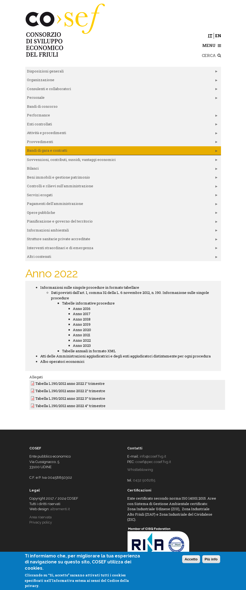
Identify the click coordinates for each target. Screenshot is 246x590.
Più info (211, 559)
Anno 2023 (82, 345)
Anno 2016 (82, 308)
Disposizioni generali (121, 72)
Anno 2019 (82, 324)
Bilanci (121, 169)
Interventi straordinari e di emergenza (121, 248)
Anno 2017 (82, 313)
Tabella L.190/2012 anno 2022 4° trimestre (70, 405)
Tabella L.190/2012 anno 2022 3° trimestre (70, 398)
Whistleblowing (140, 470)
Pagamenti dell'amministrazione (121, 204)
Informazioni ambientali (121, 231)
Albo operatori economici (62, 361)
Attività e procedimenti (121, 133)
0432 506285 (144, 480)
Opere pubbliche (121, 213)
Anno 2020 (82, 329)
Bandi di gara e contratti (121, 151)
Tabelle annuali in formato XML (89, 350)
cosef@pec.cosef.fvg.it (153, 462)
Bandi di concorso (42, 106)
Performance (121, 116)
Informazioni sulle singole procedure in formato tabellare (89, 287)
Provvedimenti (121, 142)
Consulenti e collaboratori (121, 89)
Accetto (191, 559)
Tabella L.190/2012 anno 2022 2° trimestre (70, 390)
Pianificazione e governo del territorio (121, 222)
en (218, 35)
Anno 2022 (82, 340)
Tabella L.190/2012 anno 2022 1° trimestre (70, 383)
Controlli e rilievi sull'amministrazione (121, 187)
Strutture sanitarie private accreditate (121, 239)
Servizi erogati (121, 195)
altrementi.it (60, 509)
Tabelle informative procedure (88, 303)
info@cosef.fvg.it (153, 456)
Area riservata (40, 517)
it (210, 35)
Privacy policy (40, 522)
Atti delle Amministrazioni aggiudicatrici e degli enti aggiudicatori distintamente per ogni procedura (125, 356)
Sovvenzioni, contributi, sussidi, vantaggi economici (121, 160)
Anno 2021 (81, 334)
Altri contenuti (121, 257)
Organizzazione (121, 80)
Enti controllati (121, 125)
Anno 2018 (82, 319)
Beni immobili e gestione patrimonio (121, 178)
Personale (121, 98)
